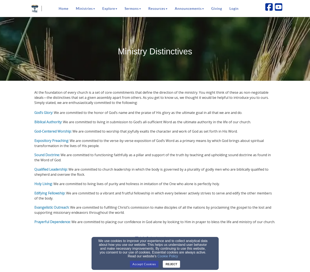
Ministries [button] (85, 8)
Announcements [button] (189, 8)
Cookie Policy (167, 256)
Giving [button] (216, 8)
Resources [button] (157, 8)
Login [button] (234, 8)
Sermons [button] (133, 8)
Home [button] (63, 8)
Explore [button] (109, 8)
